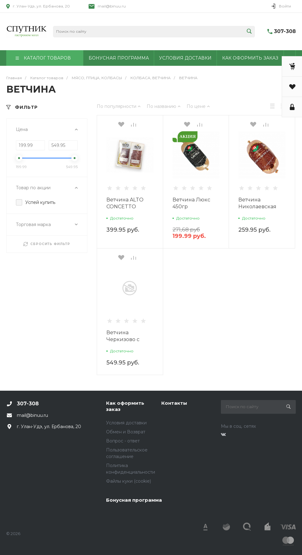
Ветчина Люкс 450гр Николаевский (192, 206)
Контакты (174, 403)
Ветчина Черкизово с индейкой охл (125, 339)
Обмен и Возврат (125, 432)
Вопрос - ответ (123, 441)
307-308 (285, 31)
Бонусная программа (134, 500)
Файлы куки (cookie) (128, 481)
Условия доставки (126, 423)
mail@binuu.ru (112, 6)
